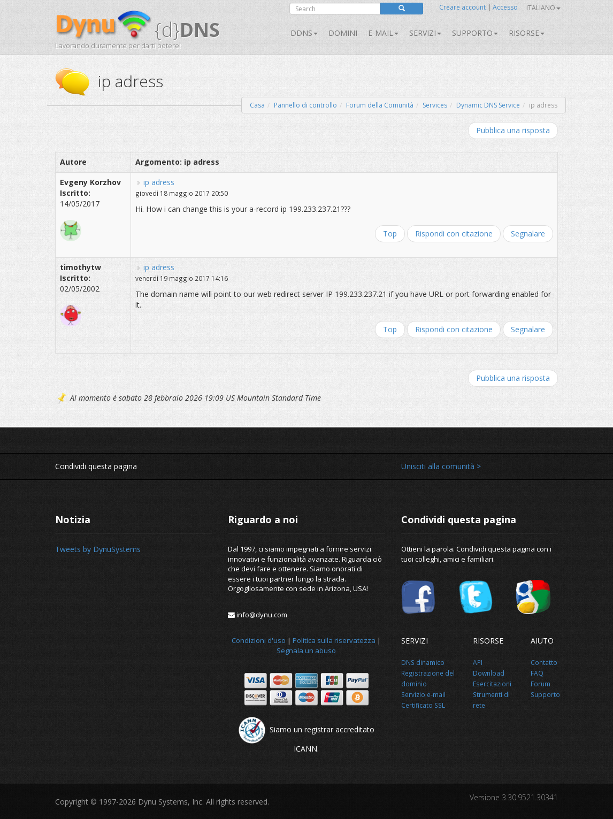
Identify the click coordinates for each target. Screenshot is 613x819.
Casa (257, 105)
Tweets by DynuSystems (98, 549)
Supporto (475, 33)
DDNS (304, 33)
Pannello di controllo (305, 105)
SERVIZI (425, 33)
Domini (342, 33)
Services (435, 105)
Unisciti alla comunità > (441, 466)
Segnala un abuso (306, 650)
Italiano (543, 7)
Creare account (462, 7)
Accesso (505, 7)
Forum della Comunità (379, 105)
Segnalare (528, 233)
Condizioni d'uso (259, 640)
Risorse (527, 33)
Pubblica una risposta (513, 130)
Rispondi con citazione (454, 233)
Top (390, 233)
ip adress (158, 182)
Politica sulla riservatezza (334, 640)
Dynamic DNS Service (488, 105)
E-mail (383, 33)
